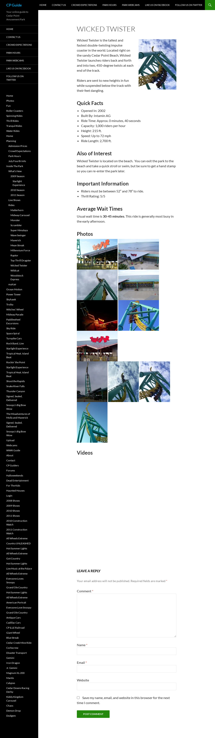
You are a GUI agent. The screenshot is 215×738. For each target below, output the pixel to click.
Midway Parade (14, 314)
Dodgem (11, 715)
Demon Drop (13, 710)
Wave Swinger (18, 235)
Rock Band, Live (15, 343)
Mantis (10, 678)
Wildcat (14, 270)
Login (9, 495)
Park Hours (109, 5)
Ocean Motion (14, 289)
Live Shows (14, 200)
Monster (15, 220)
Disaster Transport (16, 652)
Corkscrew (12, 647)
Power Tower (13, 294)
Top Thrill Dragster (20, 260)
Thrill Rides (12, 120)
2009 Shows (13, 505)
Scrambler (16, 225)
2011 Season (17, 195)
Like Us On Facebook (157, 5)
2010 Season (17, 190)
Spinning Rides (14, 115)
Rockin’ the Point (15, 362)
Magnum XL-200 (15, 672)
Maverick (15, 240)
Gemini (10, 657)
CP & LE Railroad (15, 627)
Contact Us (59, 5)
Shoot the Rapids (15, 381)
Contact (10, 460)
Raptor (14, 255)
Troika (9, 304)
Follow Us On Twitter (188, 5)
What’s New (15, 171)
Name (82, 645)
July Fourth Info (17, 161)
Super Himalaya (19, 230)
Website (83, 680)
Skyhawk (11, 299)
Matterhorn (17, 210)
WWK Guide (13, 450)
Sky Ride (11, 328)
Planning (11, 141)
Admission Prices (17, 146)
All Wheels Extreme (17, 538)
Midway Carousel (20, 215)
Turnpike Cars (14, 338)
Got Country (13, 558)
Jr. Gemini (11, 667)
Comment (85, 591)
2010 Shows (13, 510)
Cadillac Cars (13, 622)
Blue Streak (12, 637)
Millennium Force (20, 250)
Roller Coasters (14, 110)
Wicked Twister (18, 265)
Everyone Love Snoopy (18, 607)
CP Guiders (12, 465)
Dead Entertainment (17, 480)
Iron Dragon (13, 662)
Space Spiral (13, 333)
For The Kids (13, 485)
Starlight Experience (17, 348)
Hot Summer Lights (16, 548)
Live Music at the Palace (19, 568)
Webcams (11, 445)
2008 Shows (13, 500)
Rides (11, 205)
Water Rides (13, 130)
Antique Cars (13, 617)
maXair (12, 284)
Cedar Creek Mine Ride (18, 642)
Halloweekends (14, 475)
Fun (8, 105)
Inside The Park (14, 166)
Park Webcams (131, 5)
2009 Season (17, 176)
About (9, 455)
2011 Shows (13, 515)
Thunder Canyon (15, 391)
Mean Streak (17, 245)
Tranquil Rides (14, 125)
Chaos (9, 705)
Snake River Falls (15, 386)
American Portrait (16, 602)
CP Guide (14, 5)
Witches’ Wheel (15, 309)
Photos (10, 100)
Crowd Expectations (84, 5)
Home (42, 5)
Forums (10, 470)
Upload (10, 440)
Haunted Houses (15, 490)
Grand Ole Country (17, 587)
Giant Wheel (13, 632)
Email (82, 662)
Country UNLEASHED (18, 543)
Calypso (10, 683)
